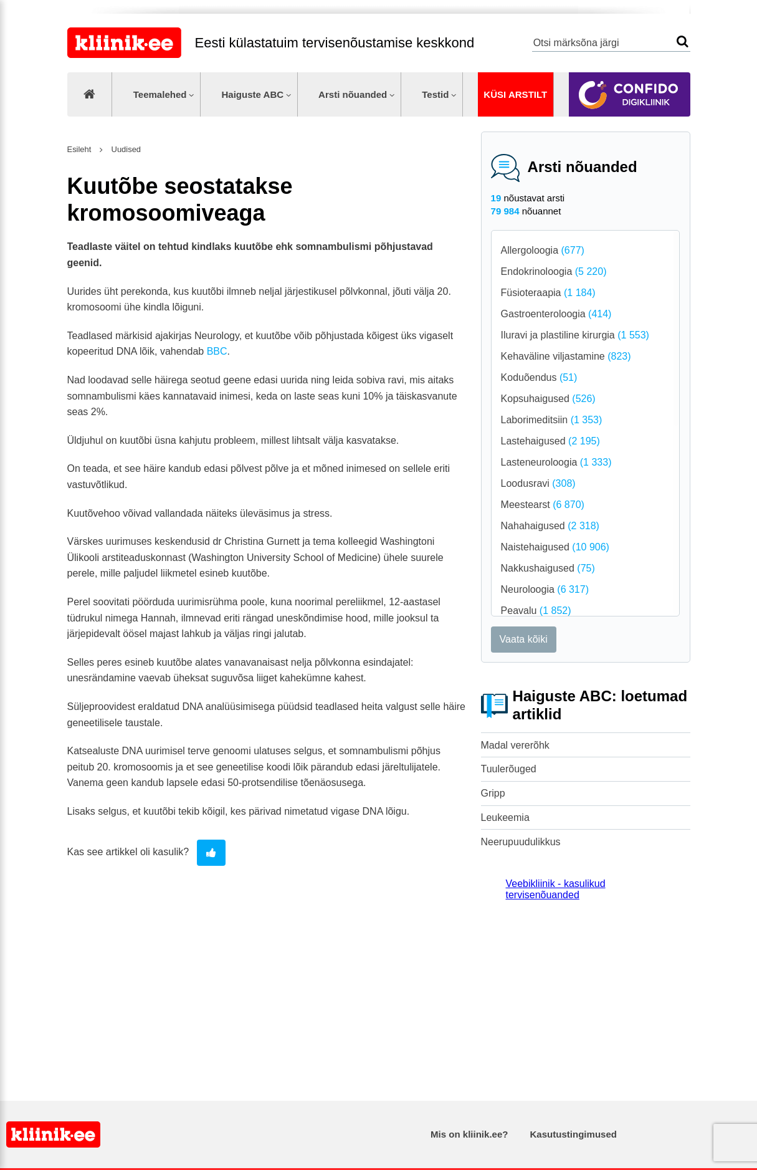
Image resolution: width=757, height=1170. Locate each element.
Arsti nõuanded (352, 94)
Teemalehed (160, 94)
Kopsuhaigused (548, 398)
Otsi (682, 41)
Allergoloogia (542, 250)
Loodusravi (538, 483)
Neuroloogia (545, 589)
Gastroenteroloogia (556, 314)
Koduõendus (539, 377)
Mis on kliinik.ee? (469, 1134)
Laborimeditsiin (551, 420)
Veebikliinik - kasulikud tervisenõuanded (556, 889)
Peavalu (536, 610)
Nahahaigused (550, 525)
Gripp (493, 793)
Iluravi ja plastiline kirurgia (575, 335)
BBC (217, 351)
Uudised (125, 149)
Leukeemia (505, 817)
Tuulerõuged (508, 769)
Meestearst (542, 504)
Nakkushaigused (548, 568)
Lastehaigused (550, 441)
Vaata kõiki (524, 639)
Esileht (79, 149)
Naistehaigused (555, 547)
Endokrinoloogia (554, 271)
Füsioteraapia (548, 292)
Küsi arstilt (515, 94)
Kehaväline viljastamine (566, 356)
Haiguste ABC (252, 94)
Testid (435, 94)
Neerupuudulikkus (521, 842)
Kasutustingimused (573, 1134)
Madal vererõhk (515, 745)
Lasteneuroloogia (556, 462)
